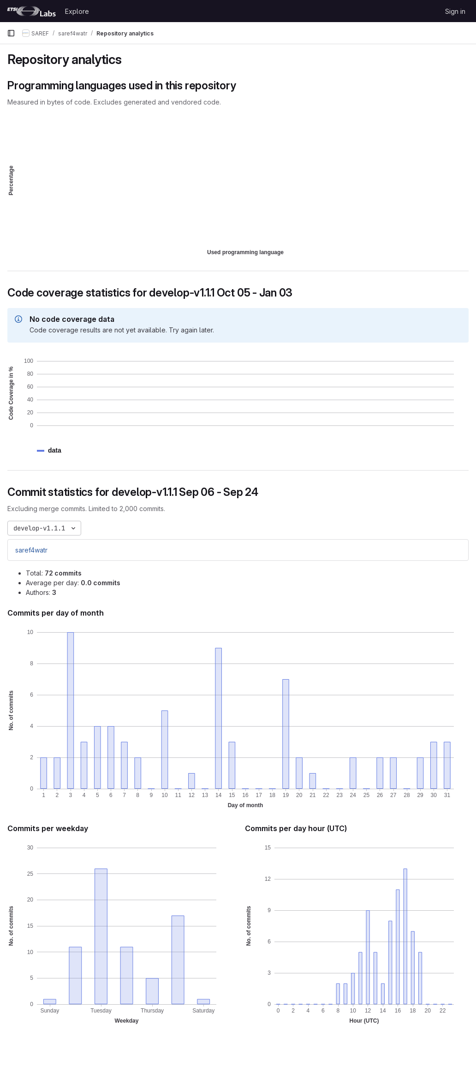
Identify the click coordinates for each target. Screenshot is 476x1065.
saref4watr (31, 550)
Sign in (455, 11)
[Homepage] (31, 11)
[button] (54, 450)
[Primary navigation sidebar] (11, 33)
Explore (77, 11)
